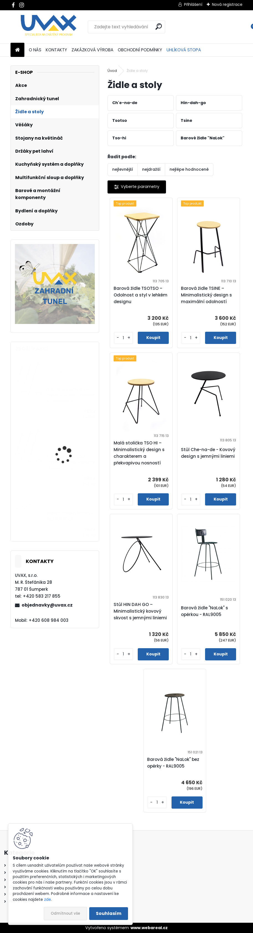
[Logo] (49, 27)
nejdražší (151, 169)
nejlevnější (122, 169)
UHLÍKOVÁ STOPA (184, 50)
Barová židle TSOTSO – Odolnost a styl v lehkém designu (140, 295)
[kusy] (123, 338)
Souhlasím (108, 913)
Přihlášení (193, 4)
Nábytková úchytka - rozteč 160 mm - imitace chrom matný (70, 395)
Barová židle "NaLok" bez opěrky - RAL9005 (173, 762)
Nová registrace (227, 4)
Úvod (112, 70)
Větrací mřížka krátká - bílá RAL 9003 (70, 516)
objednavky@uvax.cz (47, 605)
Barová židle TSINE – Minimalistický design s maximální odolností (206, 295)
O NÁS (35, 50)
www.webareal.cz (149, 928)
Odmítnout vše (65, 913)
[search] (158, 26)
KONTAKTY (56, 50)
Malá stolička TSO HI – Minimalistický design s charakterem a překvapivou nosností (139, 453)
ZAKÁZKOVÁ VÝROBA (92, 50)
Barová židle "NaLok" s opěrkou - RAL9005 (204, 611)
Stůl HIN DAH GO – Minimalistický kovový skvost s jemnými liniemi (140, 611)
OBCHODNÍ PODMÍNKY (140, 50)
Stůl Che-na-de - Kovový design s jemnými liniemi (208, 453)
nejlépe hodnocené (189, 169)
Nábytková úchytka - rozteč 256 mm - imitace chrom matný (71, 462)
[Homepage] (17, 50)
